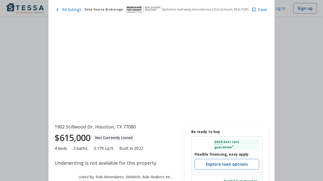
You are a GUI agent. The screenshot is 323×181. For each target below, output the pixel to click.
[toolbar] (161, 70)
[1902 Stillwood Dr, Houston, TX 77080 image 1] (161, 70)
